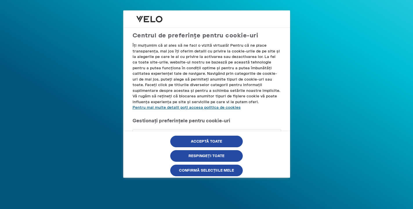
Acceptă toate (206, 141)
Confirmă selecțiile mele (206, 170)
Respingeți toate (207, 156)
